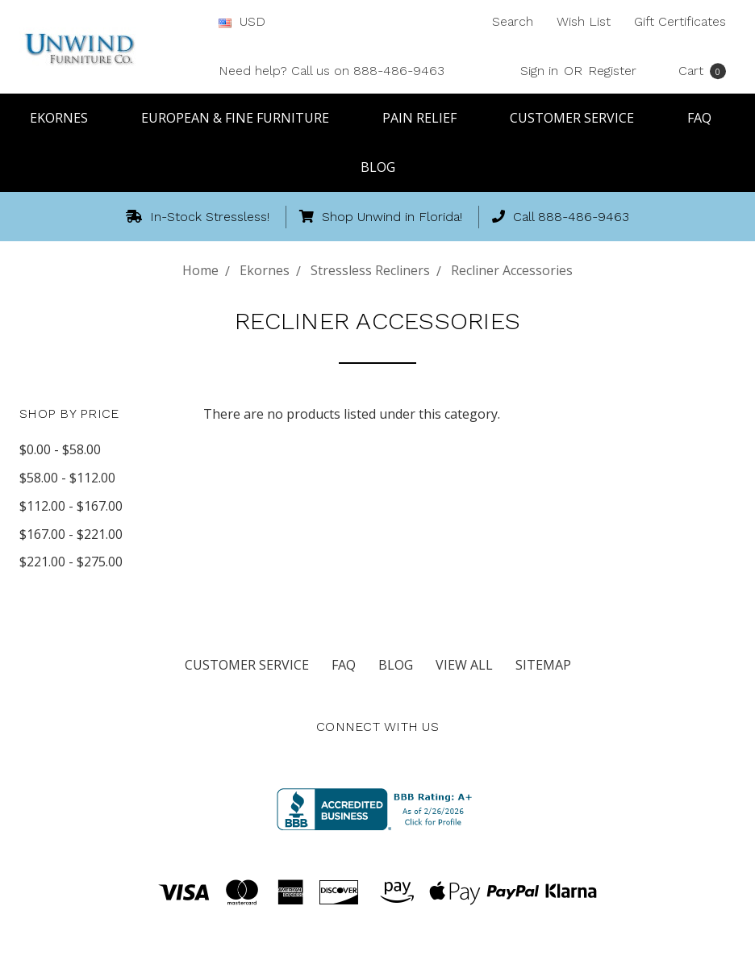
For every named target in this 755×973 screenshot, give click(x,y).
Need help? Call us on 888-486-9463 (331, 70)
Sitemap (543, 665)
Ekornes (66, 118)
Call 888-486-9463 (560, 216)
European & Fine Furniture (242, 118)
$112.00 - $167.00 (71, 506)
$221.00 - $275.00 (71, 561)
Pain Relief (426, 118)
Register (612, 70)
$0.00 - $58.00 (60, 449)
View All (464, 665)
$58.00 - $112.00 (67, 477)
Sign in (539, 70)
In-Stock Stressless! (197, 216)
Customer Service (579, 118)
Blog (378, 167)
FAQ (706, 118)
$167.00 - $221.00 (71, 534)
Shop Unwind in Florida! (380, 216)
